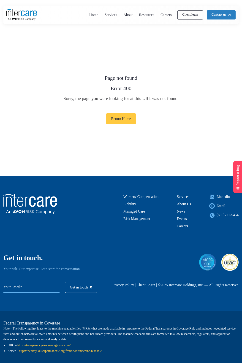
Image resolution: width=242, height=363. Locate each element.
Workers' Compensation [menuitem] (140, 197)
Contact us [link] (221, 14)
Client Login (145, 285)
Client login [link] (190, 14)
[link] (21, 14)
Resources (146, 15)
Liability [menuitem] (129, 204)
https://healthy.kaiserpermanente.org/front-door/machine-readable (60, 351)
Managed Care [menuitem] (134, 211)
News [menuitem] (181, 211)
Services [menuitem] (183, 197)
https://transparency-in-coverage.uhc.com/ (44, 345)
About (128, 15)
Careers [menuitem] (182, 226)
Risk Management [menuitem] (136, 219)
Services (111, 15)
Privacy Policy (123, 285)
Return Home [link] (121, 119)
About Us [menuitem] (184, 204)
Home (93, 15)
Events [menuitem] (182, 219)
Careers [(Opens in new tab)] (166, 15)
